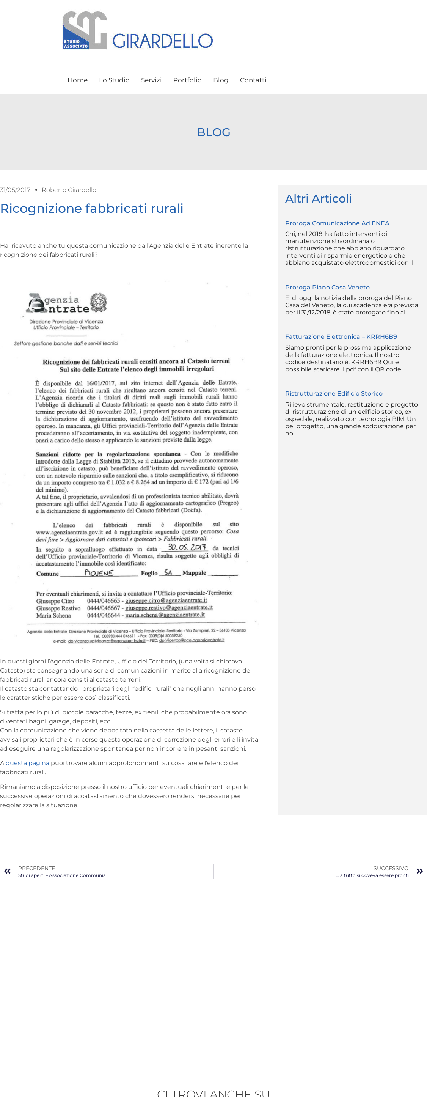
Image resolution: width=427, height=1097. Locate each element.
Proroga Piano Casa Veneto (327, 287)
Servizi (151, 80)
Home (78, 80)
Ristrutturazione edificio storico (334, 393)
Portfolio (187, 80)
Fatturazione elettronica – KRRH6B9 (341, 336)
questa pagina (27, 763)
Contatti (253, 80)
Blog (221, 80)
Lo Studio (114, 80)
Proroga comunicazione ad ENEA (337, 223)
